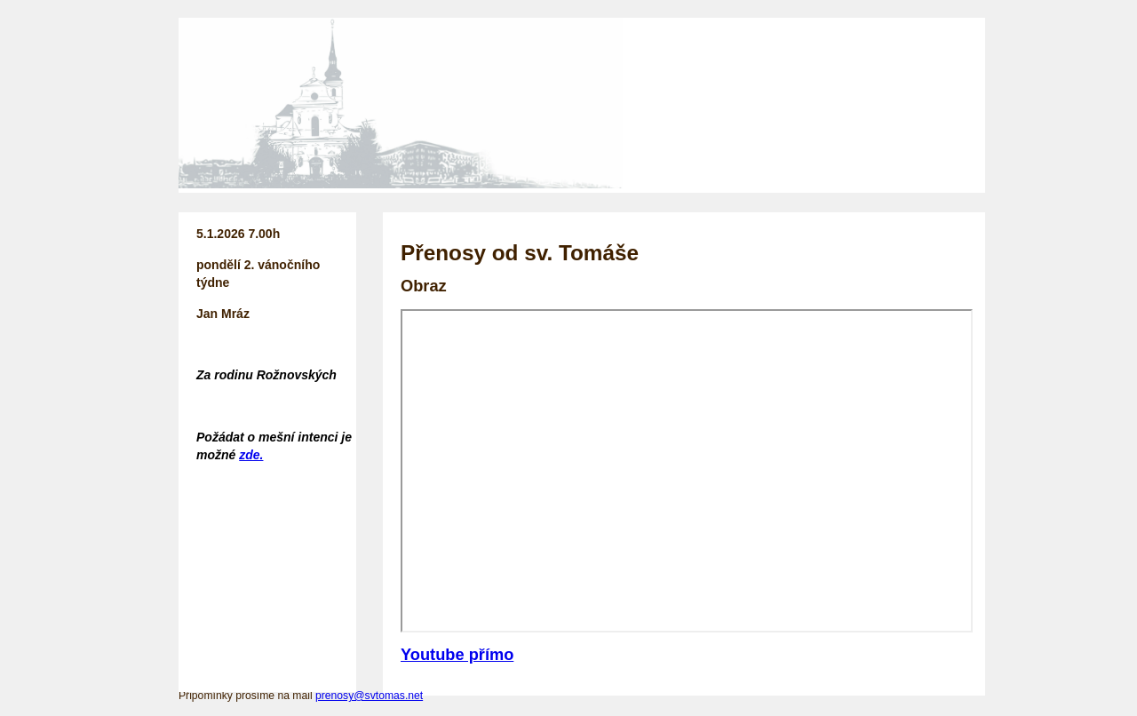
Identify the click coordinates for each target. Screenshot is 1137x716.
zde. (251, 455)
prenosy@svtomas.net (369, 695)
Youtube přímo (457, 654)
